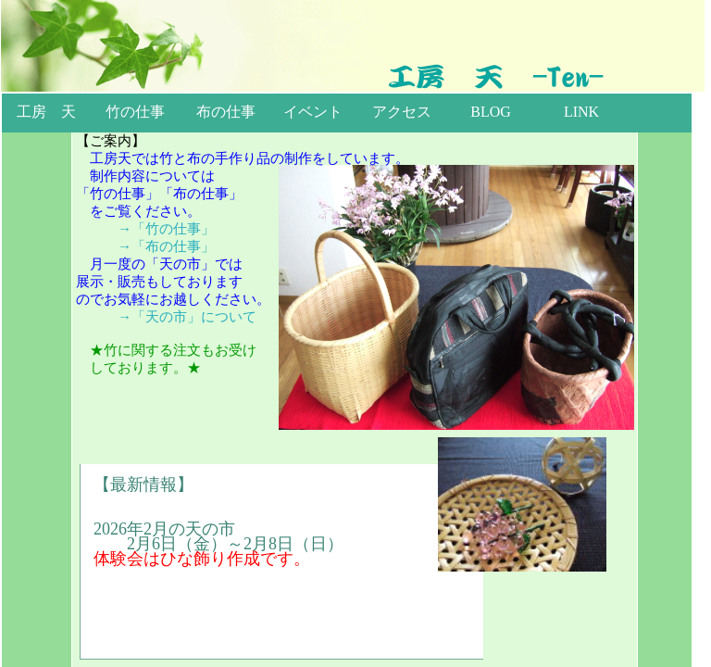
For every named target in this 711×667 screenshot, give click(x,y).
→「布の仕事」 (166, 246)
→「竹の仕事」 (166, 228)
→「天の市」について (187, 316)
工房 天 (46, 112)
